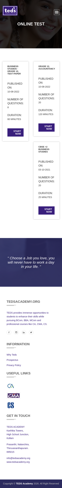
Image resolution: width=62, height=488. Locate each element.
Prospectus (12, 360)
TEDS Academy (24, 483)
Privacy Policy (14, 365)
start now (17, 132)
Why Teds (12, 354)
